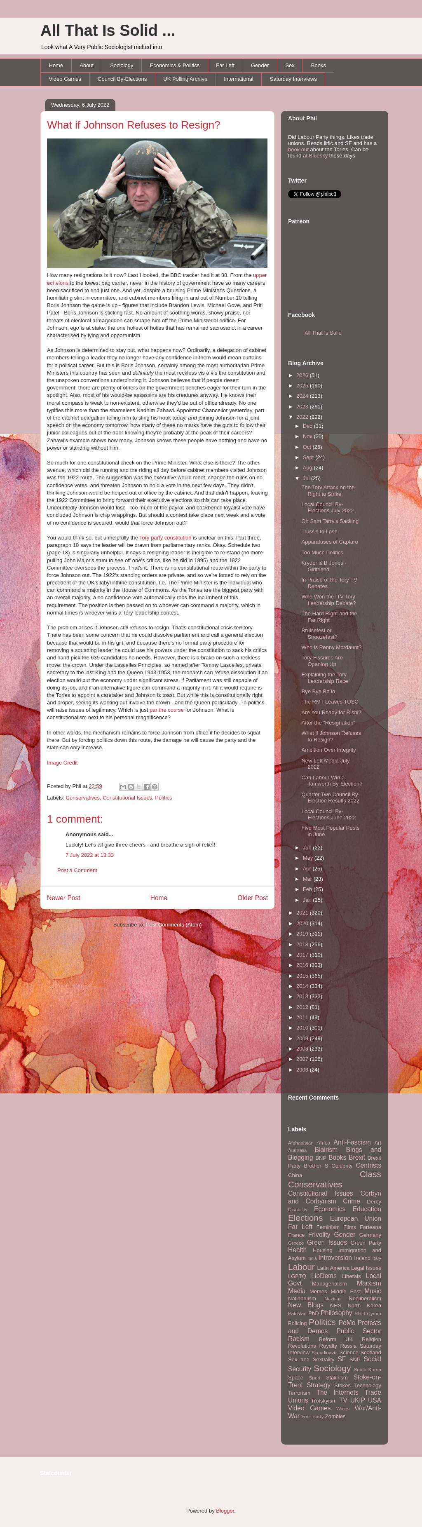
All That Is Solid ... (107, 30)
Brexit (357, 1157)
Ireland (362, 1258)
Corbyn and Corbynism (334, 1197)
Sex (289, 65)
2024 (303, 396)
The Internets (337, 1392)
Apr (308, 869)
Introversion (335, 1257)
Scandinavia (325, 1352)
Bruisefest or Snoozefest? (319, 633)
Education (367, 1209)
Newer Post (63, 897)
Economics (329, 1209)
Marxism (369, 1283)
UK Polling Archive (185, 79)
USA (374, 1400)
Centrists (368, 1165)
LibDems (324, 1275)
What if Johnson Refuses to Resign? (133, 125)
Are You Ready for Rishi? (331, 712)
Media (296, 1291)
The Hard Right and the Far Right (329, 616)
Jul (307, 478)
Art (377, 1143)
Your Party (312, 1416)
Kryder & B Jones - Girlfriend (323, 566)
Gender (260, 65)
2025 (303, 385)
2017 (303, 955)
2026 (303, 375)
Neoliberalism (365, 1298)
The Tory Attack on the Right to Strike (327, 490)
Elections (305, 1217)
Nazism (332, 1298)
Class (370, 1174)
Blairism (326, 1149)
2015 (303, 976)
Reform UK (336, 1339)
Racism (298, 1338)
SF (342, 1359)
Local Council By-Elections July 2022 (327, 507)
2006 (303, 1070)
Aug (308, 467)
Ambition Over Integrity (328, 750)
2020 (303, 923)
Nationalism (302, 1298)
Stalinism (337, 1378)
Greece (296, 1243)
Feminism (328, 1227)
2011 (303, 1017)
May (308, 858)
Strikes (342, 1385)
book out (298, 149)
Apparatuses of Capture (329, 542)
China (295, 1175)
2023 (303, 406)
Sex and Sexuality (311, 1359)
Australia (297, 1150)
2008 (303, 1049)
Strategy (319, 1385)
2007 (303, 1059)
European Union (355, 1218)
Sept (309, 457)
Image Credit (62, 763)
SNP (355, 1359)
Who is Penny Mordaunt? (331, 647)
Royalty (328, 1346)
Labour (301, 1266)
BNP (320, 1158)
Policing (297, 1323)
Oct (308, 447)
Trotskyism (323, 1401)
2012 (303, 1007)
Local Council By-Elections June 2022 (328, 814)
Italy (377, 1258)
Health (297, 1249)
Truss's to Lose (319, 531)
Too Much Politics (322, 552)
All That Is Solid (323, 333)
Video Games (65, 79)
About (87, 65)
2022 (303, 417)
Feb (308, 889)
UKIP (357, 1400)
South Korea (367, 1369)
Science (349, 1352)
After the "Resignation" (328, 723)
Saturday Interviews (293, 79)
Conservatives (83, 798)
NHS (335, 1305)
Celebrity (341, 1166)
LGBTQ (297, 1276)
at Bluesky (315, 155)
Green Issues (327, 1242)
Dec (308, 426)
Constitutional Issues (127, 798)
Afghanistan (301, 1142)
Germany (370, 1235)
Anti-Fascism (352, 1142)
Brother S (316, 1166)
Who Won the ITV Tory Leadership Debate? (328, 599)
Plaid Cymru (367, 1313)
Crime (351, 1201)
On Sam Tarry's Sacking (330, 521)
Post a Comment (77, 870)
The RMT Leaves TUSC (329, 702)
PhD (313, 1313)
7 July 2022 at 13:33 (90, 855)
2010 (303, 1028)
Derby (374, 1202)
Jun (308, 847)
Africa (323, 1143)
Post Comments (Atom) (174, 925)
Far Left (225, 65)
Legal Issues (366, 1268)
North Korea (364, 1305)
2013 (303, 996)
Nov (308, 436)
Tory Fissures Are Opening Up (321, 660)
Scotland (370, 1352)
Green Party (366, 1243)
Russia (348, 1346)
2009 (303, 1038)
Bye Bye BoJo (318, 691)
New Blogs (306, 1305)
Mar (308, 879)
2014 (303, 986)
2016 (303, 965)
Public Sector (358, 1331)
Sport (315, 1377)
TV (343, 1400)
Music (372, 1291)
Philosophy (336, 1312)
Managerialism (329, 1284)
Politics (163, 798)
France (296, 1235)
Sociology (121, 65)
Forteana (370, 1227)
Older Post (252, 897)
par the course (167, 710)
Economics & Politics (175, 65)
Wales (342, 1408)
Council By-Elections (122, 79)
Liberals (351, 1276)
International (238, 79)
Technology (367, 1385)
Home (56, 65)
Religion (371, 1339)
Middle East (346, 1291)
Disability (297, 1209)
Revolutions (302, 1346)
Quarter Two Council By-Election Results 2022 (330, 797)
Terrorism (299, 1393)
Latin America (333, 1268)
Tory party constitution (165, 538)
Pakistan (297, 1313)
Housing (323, 1250)
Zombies (335, 1416)
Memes (318, 1291)
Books (318, 65)
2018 (303, 944)
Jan (308, 900)
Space (295, 1378)
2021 (303, 913)
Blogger (225, 1511)
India (312, 1258)
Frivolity (319, 1234)
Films (349, 1227)
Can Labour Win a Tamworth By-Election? (331, 780)
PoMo (347, 1322)
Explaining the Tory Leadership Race (324, 677)
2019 (303, 934)
